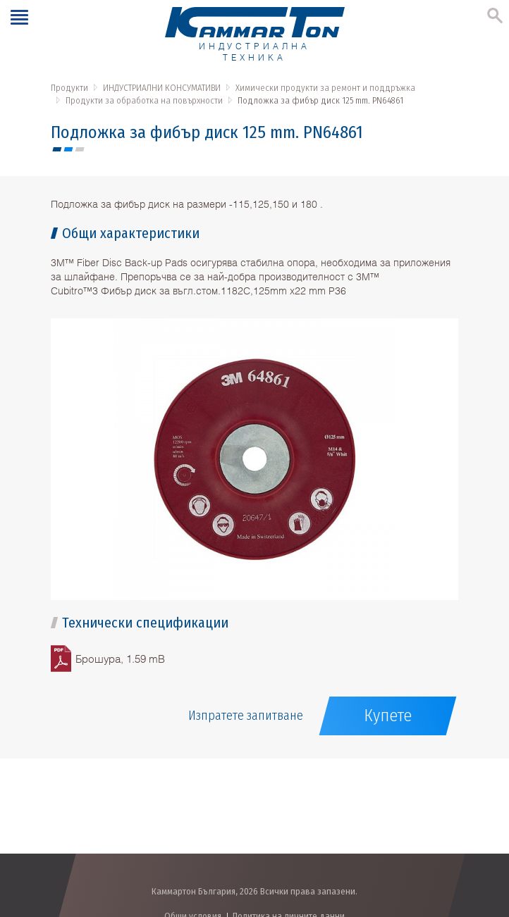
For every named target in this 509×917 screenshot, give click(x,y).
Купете (388, 715)
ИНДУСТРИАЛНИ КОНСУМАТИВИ (162, 87)
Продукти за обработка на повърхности (144, 100)
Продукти (69, 87)
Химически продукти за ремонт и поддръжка (325, 87)
